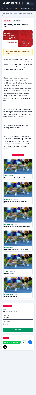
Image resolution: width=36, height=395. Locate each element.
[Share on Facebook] (30, 342)
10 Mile (7, 20)
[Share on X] (5, 347)
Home (3, 14)
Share (24, 342)
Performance (25, 8)
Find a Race (9, 14)
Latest (15, 8)
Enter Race (18, 330)
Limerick (16, 20)
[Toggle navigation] (30, 3)
